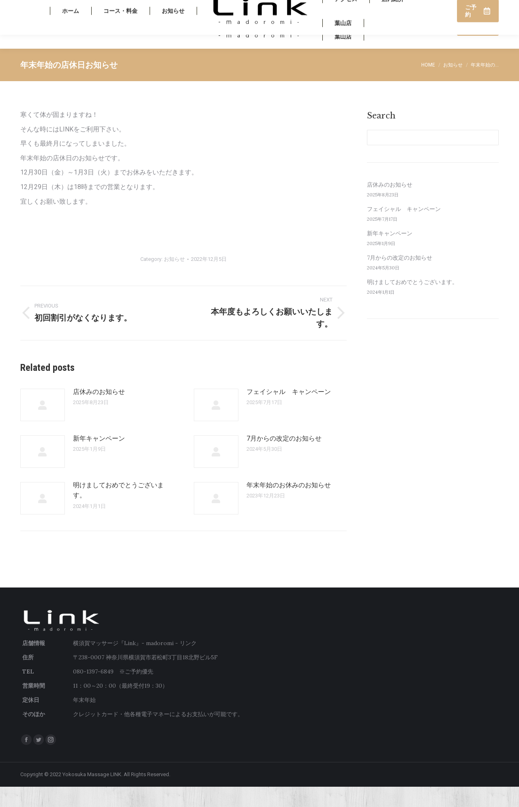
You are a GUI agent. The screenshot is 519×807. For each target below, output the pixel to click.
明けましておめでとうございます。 (118, 510)
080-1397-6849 (433, 10)
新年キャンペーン (99, 459)
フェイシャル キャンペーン (289, 412)
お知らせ (174, 279)
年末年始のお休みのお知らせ (289, 505)
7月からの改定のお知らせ (284, 459)
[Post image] (42, 425)
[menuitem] (70, 44)
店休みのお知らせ (99, 412)
